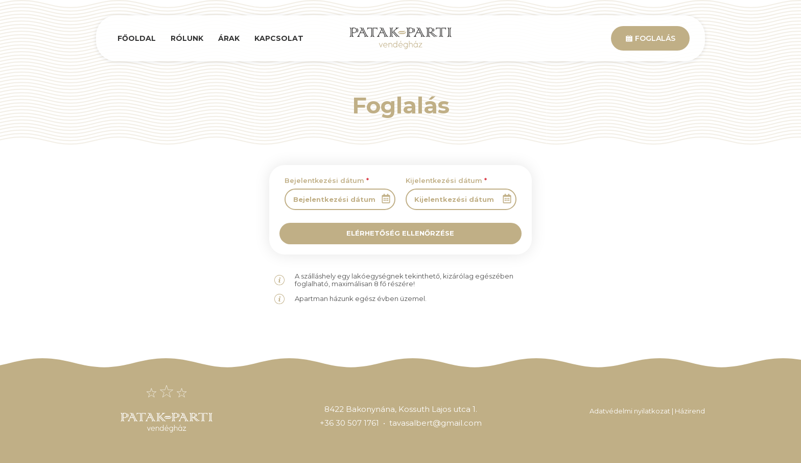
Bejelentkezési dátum (327, 180)
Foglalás (650, 38)
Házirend (690, 411)
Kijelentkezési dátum (446, 180)
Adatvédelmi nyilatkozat (630, 411)
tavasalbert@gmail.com (435, 423)
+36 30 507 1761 (349, 423)
